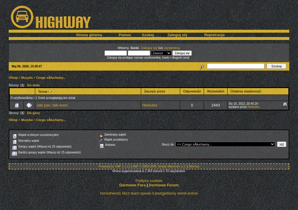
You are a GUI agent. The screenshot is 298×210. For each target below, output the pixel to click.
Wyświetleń (215, 91)
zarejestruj (172, 48)
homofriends (110, 193)
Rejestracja (214, 35)
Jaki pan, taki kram (52, 105)
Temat (45, 91)
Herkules (149, 105)
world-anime (187, 193)
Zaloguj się (177, 35)
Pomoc (125, 35)
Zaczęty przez (154, 91)
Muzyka (27, 77)
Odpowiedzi (192, 91)
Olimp (13, 77)
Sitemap (194, 166)
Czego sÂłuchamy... (51, 77)
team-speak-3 (142, 193)
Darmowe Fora (132, 185)
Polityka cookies (148, 180)
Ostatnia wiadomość (245, 91)
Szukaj (148, 35)
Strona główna (89, 35)
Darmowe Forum (164, 185)
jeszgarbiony (165, 193)
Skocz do (168, 144)
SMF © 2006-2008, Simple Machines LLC (159, 166)
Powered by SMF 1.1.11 (114, 166)
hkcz (126, 193)
